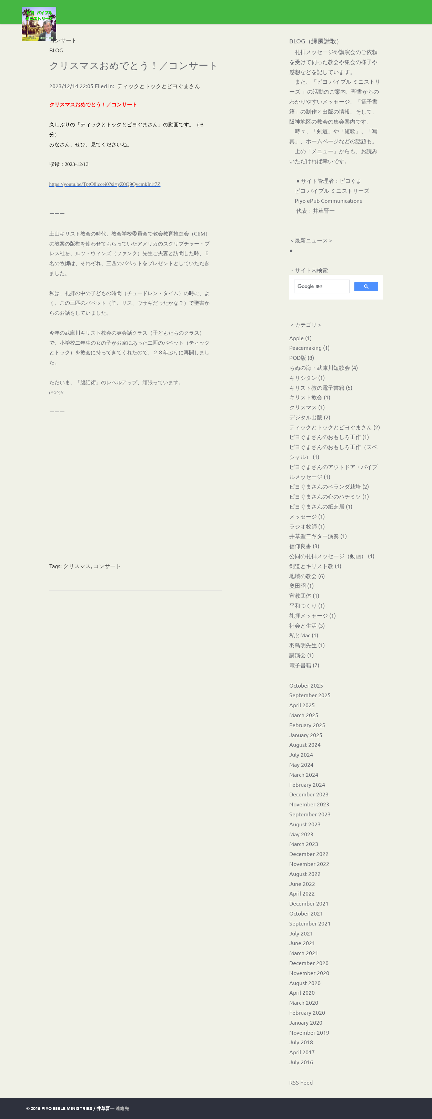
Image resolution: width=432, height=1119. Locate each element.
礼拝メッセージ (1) (312, 615)
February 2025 (307, 724)
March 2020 (303, 1002)
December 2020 (309, 962)
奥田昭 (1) (301, 585)
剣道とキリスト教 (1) (315, 565)
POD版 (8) (301, 357)
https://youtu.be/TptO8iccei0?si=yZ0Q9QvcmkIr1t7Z (105, 184)
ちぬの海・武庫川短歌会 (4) (323, 367)
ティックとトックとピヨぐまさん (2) (334, 426)
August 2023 (305, 823)
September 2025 (310, 694)
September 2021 (310, 923)
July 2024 (301, 754)
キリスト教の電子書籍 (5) (320, 387)
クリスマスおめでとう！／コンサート (133, 65)
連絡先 (122, 1108)
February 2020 (307, 1012)
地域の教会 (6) (307, 575)
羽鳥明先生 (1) (307, 644)
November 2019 (309, 1032)
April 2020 (302, 992)
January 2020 (305, 1022)
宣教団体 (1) (304, 595)
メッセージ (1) (307, 516)
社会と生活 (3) (307, 625)
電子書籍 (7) (304, 664)
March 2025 (303, 714)
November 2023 (309, 804)
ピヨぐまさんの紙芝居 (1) (320, 506)
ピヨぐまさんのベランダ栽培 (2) (329, 486)
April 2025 (302, 704)
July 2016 (301, 1061)
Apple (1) (300, 337)
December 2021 (309, 903)
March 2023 (303, 843)
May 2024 (301, 764)
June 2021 (302, 942)
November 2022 (309, 863)
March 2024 (303, 774)
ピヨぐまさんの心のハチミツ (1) (329, 496)
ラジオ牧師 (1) (307, 526)
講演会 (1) (301, 654)
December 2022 (309, 853)
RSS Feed (301, 1082)
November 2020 (309, 972)
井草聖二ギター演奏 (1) (318, 535)
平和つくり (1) (307, 605)
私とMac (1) (303, 634)
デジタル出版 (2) (309, 417)
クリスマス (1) (307, 407)
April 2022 (302, 893)
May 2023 (301, 833)
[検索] (321, 286)
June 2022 (302, 883)
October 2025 (306, 685)
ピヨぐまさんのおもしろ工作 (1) (329, 436)
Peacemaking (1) (309, 347)
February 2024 (307, 784)
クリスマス (77, 565)
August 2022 (305, 873)
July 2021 (301, 933)
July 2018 (301, 1041)
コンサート (107, 565)
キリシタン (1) (307, 377)
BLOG (56, 49)
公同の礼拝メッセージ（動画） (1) (331, 555)
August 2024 (305, 744)
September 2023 (310, 814)
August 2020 (305, 982)
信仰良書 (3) (304, 545)
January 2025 (305, 734)
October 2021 (306, 913)
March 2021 (303, 952)
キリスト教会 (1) (309, 397)
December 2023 (309, 794)
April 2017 (302, 1051)
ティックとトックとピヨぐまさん (158, 85)
